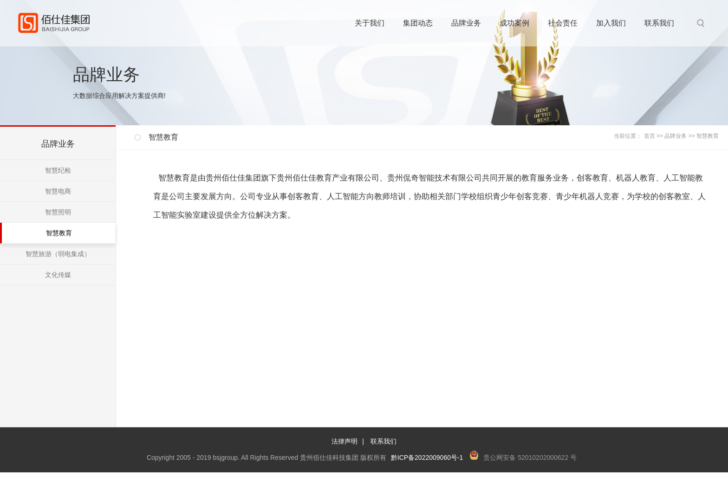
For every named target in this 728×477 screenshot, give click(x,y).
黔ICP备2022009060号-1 (427, 457)
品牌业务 (675, 136)
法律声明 (345, 441)
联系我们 (383, 441)
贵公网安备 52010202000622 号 (530, 457)
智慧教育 (707, 136)
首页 (649, 136)
